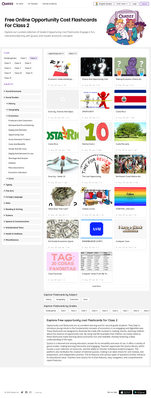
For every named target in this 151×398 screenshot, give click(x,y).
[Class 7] (125, 311)
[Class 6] (115, 311)
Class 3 (7, 63)
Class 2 (33, 58)
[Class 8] (136, 311)
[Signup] (144, 4)
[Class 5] (105, 311)
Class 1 (23, 58)
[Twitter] (22, 392)
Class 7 (18, 68)
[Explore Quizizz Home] (7, 3)
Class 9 (7, 73)
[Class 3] (84, 311)
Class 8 (28, 68)
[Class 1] (63, 311)
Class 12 (7, 78)
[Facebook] (26, 392)
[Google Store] (139, 392)
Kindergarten (10, 58)
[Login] (135, 4)
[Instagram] (30, 392)
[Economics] (74, 299)
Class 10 (18, 73)
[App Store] (125, 392)
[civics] (85, 299)
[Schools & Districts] (50, 4)
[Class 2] (72, 53)
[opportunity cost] (56, 53)
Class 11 (29, 73)
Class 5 (28, 63)
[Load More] (96, 286)
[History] (48, 299)
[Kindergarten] (51, 311)
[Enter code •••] (122, 4)
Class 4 (18, 63)
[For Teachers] (33, 4)
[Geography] (60, 299)
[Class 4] (94, 311)
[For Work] (19, 4)
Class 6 (7, 68)
